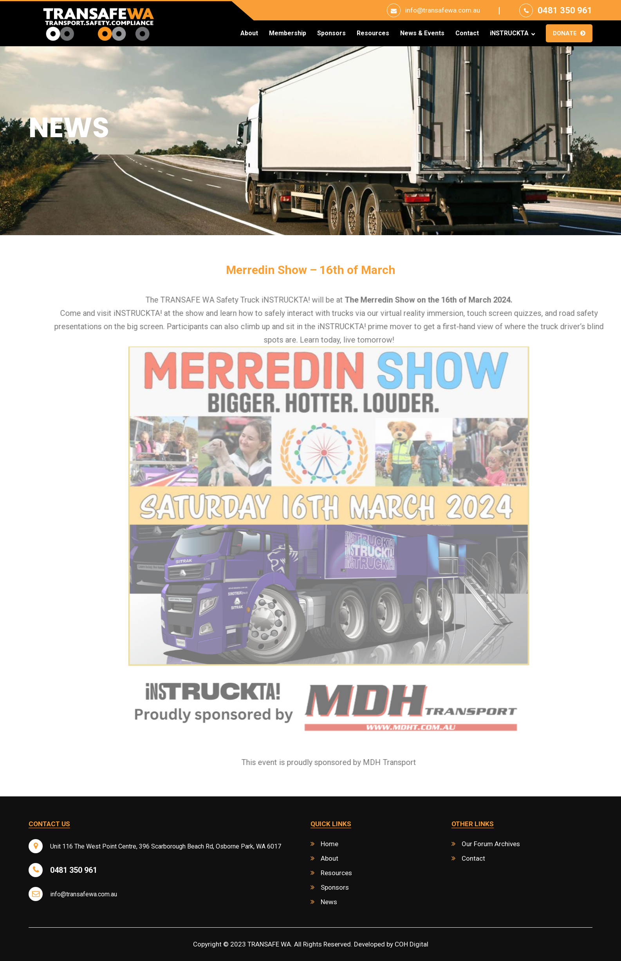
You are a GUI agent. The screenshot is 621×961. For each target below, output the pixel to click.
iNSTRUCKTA (509, 33)
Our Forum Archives (491, 844)
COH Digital (411, 944)
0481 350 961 (565, 10)
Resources (373, 33)
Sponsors (331, 33)
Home (329, 844)
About (249, 33)
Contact (467, 33)
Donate (565, 33)
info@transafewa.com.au (442, 10)
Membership (287, 33)
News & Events (422, 33)
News (329, 902)
